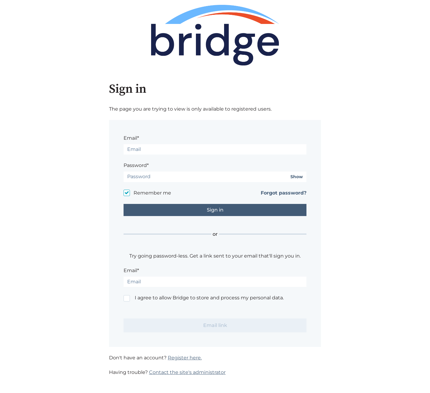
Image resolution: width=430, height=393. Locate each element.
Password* (136, 165)
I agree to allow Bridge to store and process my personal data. (209, 298)
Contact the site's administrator (187, 372)
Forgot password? (283, 193)
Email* (131, 138)
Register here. (185, 358)
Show (296, 176)
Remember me (152, 193)
